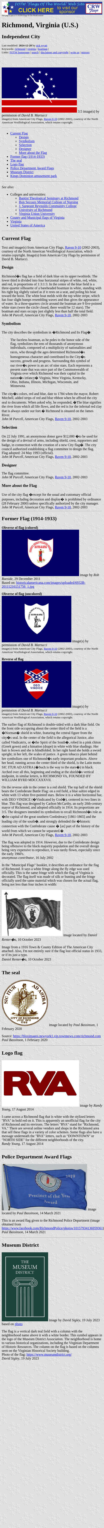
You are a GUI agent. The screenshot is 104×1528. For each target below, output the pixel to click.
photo (18, 1324)
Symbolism (27, 141)
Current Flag (19, 133)
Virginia (15, 221)
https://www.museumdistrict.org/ (49, 1354)
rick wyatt (41, 45)
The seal (16, 160)
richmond (20, 48)
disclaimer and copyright (54, 52)
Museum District (22, 172)
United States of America (27, 225)
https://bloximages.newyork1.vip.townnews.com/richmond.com (57, 1036)
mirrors (85, 52)
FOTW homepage (19, 52)
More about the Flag (33, 152)
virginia (31, 48)
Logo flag (17, 164)
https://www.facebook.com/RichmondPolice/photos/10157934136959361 (52, 1228)
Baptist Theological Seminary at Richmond (48, 198)
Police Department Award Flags (32, 168)
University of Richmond (35, 210)
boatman (43, 48)
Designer (25, 149)
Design (24, 137)
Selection (25, 145)
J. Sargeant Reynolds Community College (48, 206)
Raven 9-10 (50, 119)
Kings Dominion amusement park (33, 176)
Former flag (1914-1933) (27, 156)
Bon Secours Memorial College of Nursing (48, 202)
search (35, 52)
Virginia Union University (37, 214)
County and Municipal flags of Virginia (37, 217)
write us (75, 52)
